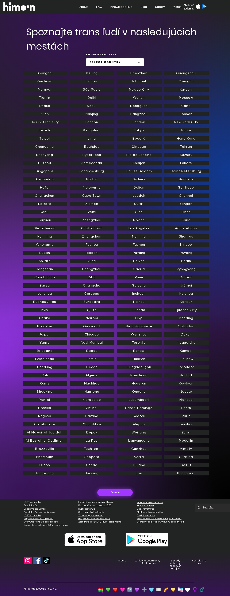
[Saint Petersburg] (186, 171)
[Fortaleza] (186, 367)
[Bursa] (45, 285)
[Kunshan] (186, 424)
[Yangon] (186, 204)
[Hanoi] (186, 130)
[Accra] (139, 457)
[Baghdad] (92, 146)
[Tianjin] (45, 98)
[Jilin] (139, 473)
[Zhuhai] (92, 408)
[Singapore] (45, 171)
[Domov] (115, 492)
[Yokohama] (45, 244)
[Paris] (186, 416)
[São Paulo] (92, 89)
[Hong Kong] (186, 138)
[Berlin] (186, 261)
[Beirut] (186, 465)
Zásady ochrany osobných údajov (175, 564)
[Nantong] (92, 391)
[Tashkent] (92, 449)
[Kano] (186, 220)
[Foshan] (186, 114)
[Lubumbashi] (139, 400)
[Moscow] (186, 98)
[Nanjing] (92, 114)
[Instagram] (28, 560)
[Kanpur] (186, 302)
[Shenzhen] (139, 73)
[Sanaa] (92, 465)
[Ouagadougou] (139, 367)
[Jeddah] (139, 195)
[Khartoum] (45, 457)
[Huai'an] (139, 359)
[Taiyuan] (45, 220)
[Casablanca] (45, 277)
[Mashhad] (92, 383)
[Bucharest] (186, 473)
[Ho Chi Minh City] (45, 122)
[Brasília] (45, 408)
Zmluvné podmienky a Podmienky (147, 562)
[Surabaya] (92, 302)
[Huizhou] (186, 293)
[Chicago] (92, 334)
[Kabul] (45, 212)
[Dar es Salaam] (139, 171)
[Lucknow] (186, 359)
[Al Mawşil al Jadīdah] (45, 432)
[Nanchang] (139, 375)
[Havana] (92, 416)
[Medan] (92, 367)
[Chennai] (186, 195)
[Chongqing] (45, 146)
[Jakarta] (45, 130)
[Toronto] (139, 342)
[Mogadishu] (186, 342)
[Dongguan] (139, 106)
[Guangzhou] (186, 73)
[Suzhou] (45, 163)
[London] (92, 122)
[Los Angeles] (139, 228)
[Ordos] (45, 465)
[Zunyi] (186, 432)
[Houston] (139, 383)
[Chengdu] (186, 81)
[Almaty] (186, 449)
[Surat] (139, 204)
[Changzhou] (92, 269)
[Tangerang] (45, 473)
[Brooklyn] (45, 326)
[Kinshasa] (45, 81)
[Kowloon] (186, 383)
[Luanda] (139, 310)
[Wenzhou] (139, 334)
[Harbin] (92, 179)
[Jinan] (186, 212)
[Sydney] (139, 179)
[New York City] (186, 122)
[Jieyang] (92, 473)
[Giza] (139, 212)
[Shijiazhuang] (45, 228)
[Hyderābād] (92, 155)
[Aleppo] (139, 424)
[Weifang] (139, 432)
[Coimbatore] (45, 424)
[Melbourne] (92, 187)
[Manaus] (186, 400)
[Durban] (186, 277)
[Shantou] (186, 236)
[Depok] (92, 432)
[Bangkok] (186, 179)
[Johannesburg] (92, 171)
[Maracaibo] (92, 400)
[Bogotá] (139, 138)
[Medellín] (186, 440)
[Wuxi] (92, 212)
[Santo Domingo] (139, 408)
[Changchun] (45, 195)
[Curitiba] (186, 457)
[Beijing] (92, 73)
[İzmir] (92, 359)
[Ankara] (45, 261)
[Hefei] (45, 187)
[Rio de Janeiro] (139, 155)
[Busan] (45, 253)
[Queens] (139, 391)
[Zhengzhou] (92, 220)
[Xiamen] (92, 204)
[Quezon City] (186, 310)
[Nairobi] (92, 318)
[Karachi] (186, 89)
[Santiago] (186, 187)
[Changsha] (92, 285)
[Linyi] (139, 318)
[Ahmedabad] (92, 163)
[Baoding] (186, 318)
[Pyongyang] (186, 269)
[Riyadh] (139, 220)
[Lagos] (92, 81)
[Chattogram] (92, 228)
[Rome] (45, 383)
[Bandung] (45, 367)
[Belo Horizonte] (139, 326)
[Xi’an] (45, 114)
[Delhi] (92, 98)
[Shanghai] (45, 73)
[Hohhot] (186, 375)
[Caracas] (92, 293)
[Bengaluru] (92, 130)
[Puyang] (139, 253)
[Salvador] (186, 326)
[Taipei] (45, 138)
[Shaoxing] (45, 391)
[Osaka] (45, 318)
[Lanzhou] (45, 293)
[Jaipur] (45, 334)
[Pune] (139, 277)
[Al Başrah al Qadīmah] (45, 440)
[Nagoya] (45, 416)
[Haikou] (139, 302)
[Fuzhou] (92, 244)
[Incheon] (139, 293)
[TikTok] (46, 560)
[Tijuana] (139, 465)
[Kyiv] (45, 310)
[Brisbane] (45, 351)
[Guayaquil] (92, 326)
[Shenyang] (45, 155)
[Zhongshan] (92, 236)
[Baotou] (139, 416)
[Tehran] (186, 146)
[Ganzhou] (139, 449)
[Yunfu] (45, 342)
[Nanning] (139, 236)
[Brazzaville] (45, 449)
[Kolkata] (45, 204)
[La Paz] (92, 440)
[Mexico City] (139, 89)
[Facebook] (37, 560)
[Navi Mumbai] (92, 342)
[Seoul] (92, 106)
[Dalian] (139, 187)
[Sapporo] (92, 457)
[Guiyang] (139, 285)
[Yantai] (45, 400)
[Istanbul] (139, 81)
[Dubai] (92, 261)
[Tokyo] (139, 130)
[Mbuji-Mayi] (92, 424)
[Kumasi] (186, 351)
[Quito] (92, 310)
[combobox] (115, 62)
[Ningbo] (186, 244)
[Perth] (186, 408)
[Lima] (92, 138)
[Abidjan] (139, 163)
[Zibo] (92, 277)
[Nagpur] (186, 391)
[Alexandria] (45, 179)
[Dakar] (186, 334)
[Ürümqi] (186, 285)
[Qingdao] (139, 146)
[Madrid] (139, 269)
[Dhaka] (45, 106)
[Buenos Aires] (45, 302)
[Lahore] (186, 163)
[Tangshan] (45, 269)
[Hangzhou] (139, 114)
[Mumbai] (45, 89)
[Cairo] (186, 106)
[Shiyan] (139, 261)
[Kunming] (45, 236)
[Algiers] (92, 375)
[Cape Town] (92, 195)
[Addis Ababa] (186, 228)
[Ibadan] (92, 253)
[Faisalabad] (45, 359)
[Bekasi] (139, 351)
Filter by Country (101, 54)
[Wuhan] (139, 98)
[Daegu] (92, 351)
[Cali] (45, 375)
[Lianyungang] (139, 440)
